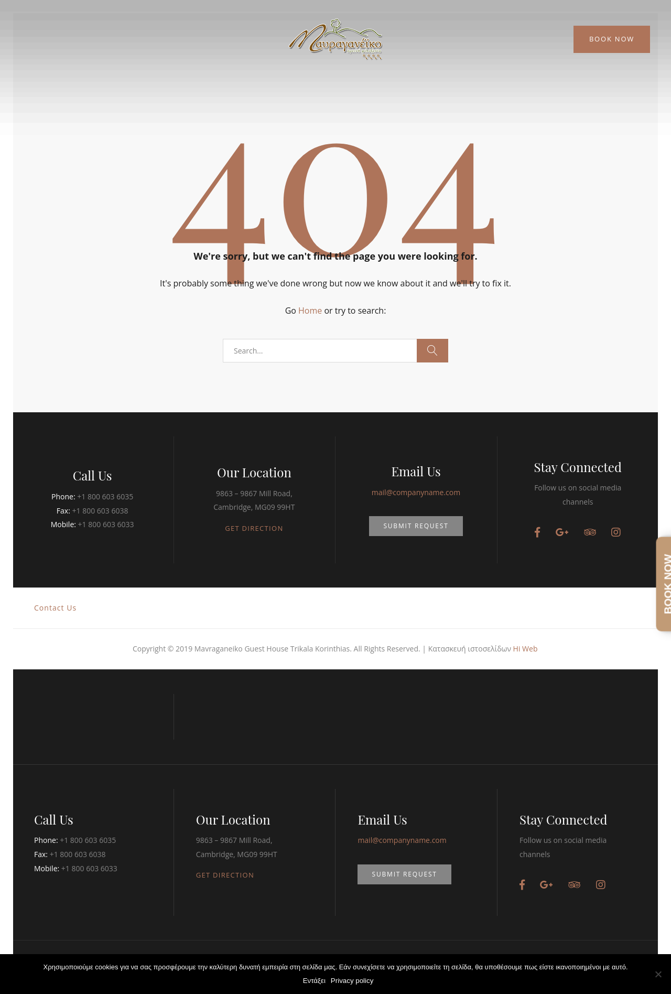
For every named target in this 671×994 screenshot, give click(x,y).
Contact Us (55, 608)
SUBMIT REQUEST (415, 525)
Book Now (611, 39)
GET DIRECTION (254, 528)
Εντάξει (314, 981)
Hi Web (525, 649)
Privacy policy (352, 981)
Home (310, 310)
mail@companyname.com (416, 492)
